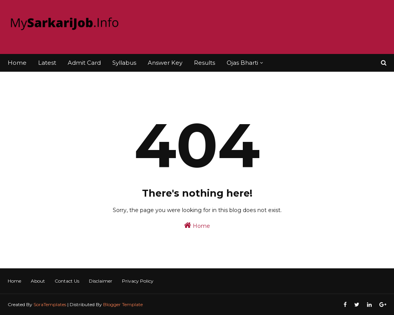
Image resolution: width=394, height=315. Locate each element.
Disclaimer (100, 281)
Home (197, 225)
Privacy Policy (138, 281)
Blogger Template (123, 304)
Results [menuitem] (204, 62)
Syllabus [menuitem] (124, 62)
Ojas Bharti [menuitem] (242, 62)
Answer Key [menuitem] (165, 62)
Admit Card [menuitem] (84, 62)
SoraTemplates (49, 304)
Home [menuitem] (17, 62)
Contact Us (67, 281)
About (38, 281)
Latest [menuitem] (47, 62)
